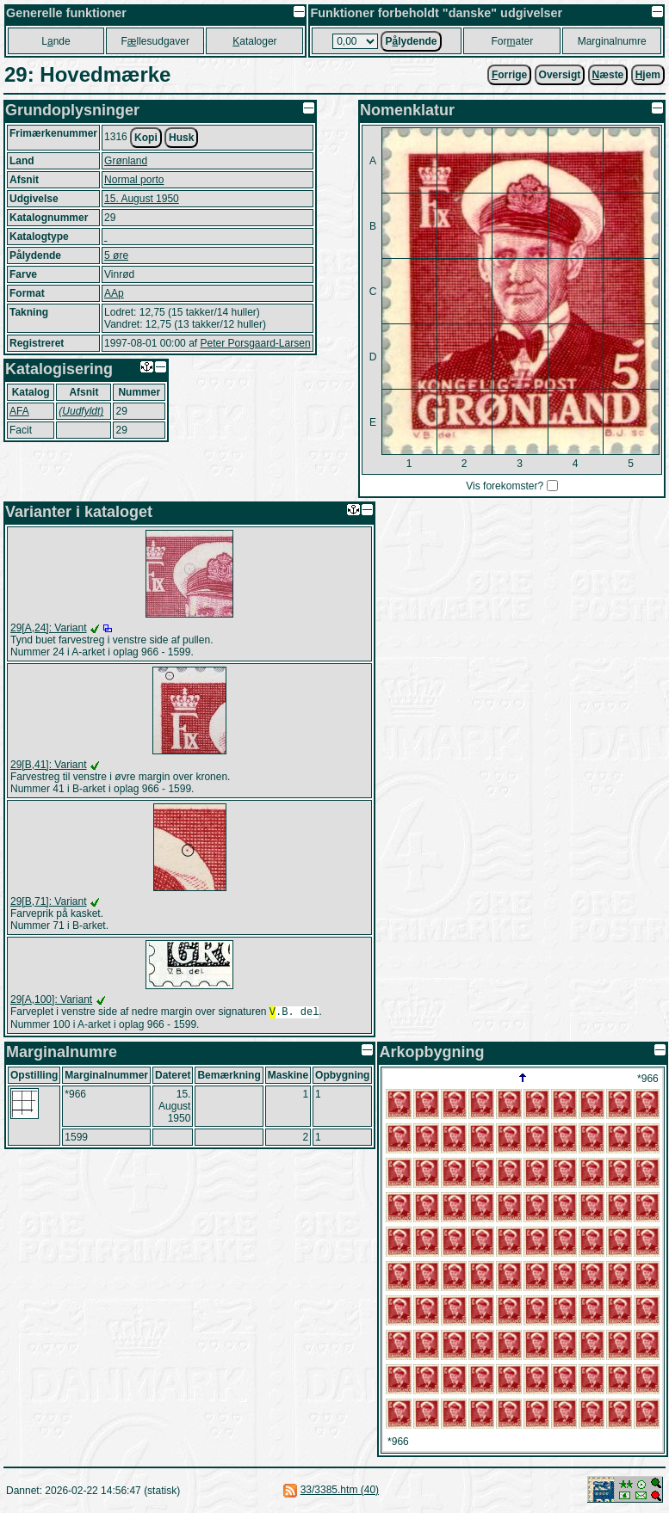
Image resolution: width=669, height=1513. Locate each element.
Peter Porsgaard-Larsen (255, 343)
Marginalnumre (612, 41)
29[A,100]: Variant (51, 999)
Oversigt (560, 75)
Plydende (411, 41)
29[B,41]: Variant (48, 765)
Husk (181, 138)
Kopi (146, 138)
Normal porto (134, 180)
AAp (114, 293)
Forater (513, 41)
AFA (19, 411)
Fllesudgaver (155, 41)
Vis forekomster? (504, 486)
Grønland (125, 161)
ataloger (254, 41)
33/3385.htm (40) (339, 1491)
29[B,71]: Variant (48, 901)
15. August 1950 (141, 199)
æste (608, 75)
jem (647, 75)
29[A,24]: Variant (48, 628)
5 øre (116, 255)
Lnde (55, 41)
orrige (509, 75)
